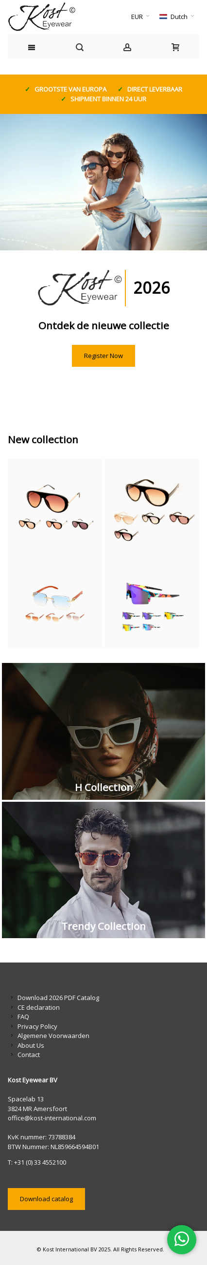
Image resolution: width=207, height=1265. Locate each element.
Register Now (103, 355)
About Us (30, 1045)
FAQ (23, 1016)
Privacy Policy (37, 1026)
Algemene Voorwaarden (53, 1035)
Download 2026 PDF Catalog (58, 997)
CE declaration (38, 1007)
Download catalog (46, 1198)
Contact (28, 1054)
